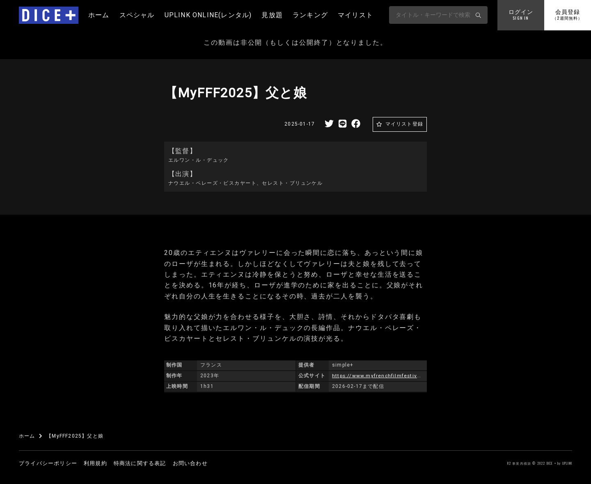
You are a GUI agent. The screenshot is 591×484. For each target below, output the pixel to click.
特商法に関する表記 (140, 463)
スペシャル (137, 15)
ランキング (310, 15)
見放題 (272, 15)
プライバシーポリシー (48, 463)
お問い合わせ (190, 463)
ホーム (99, 15)
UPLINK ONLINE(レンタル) (208, 15)
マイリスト (355, 15)
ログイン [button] (521, 15)
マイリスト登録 (404, 124)
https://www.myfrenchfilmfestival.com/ (385, 375)
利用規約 (95, 463)
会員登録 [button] (567, 15)
